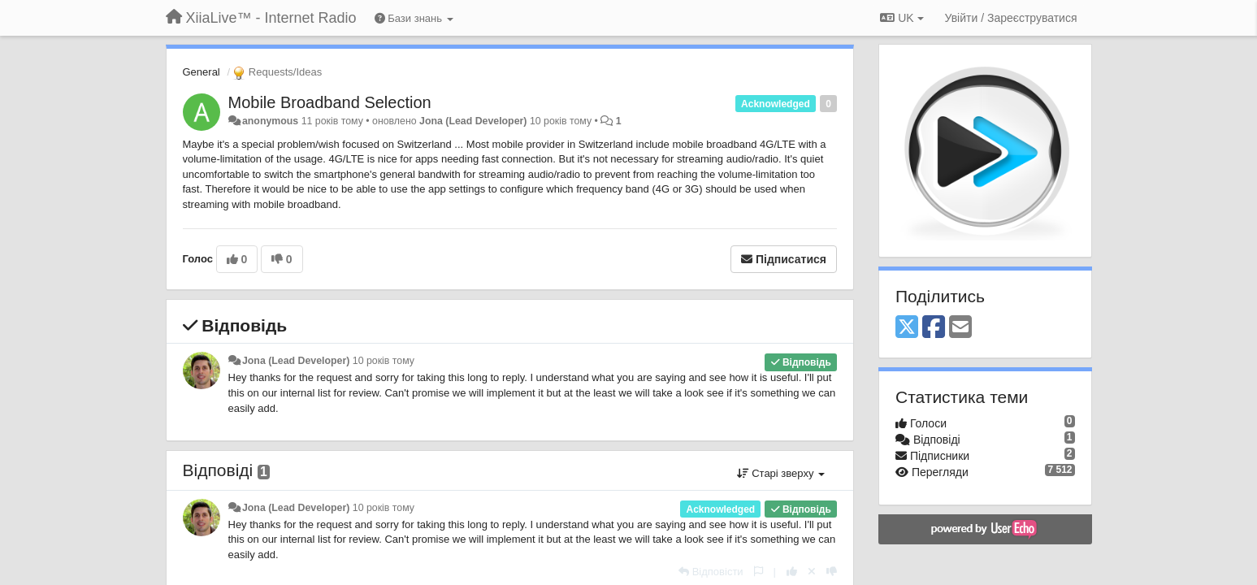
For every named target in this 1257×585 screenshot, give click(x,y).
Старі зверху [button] (781, 473)
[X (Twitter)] (906, 328)
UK (901, 17)
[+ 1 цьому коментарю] (792, 572)
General (201, 72)
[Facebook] (933, 328)
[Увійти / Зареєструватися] (1011, 18)
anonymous (270, 121)
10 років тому (383, 360)
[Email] (960, 328)
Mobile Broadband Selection (329, 102)
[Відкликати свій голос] (812, 572)
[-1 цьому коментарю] (831, 572)
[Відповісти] (710, 572)
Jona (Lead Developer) (473, 121)
